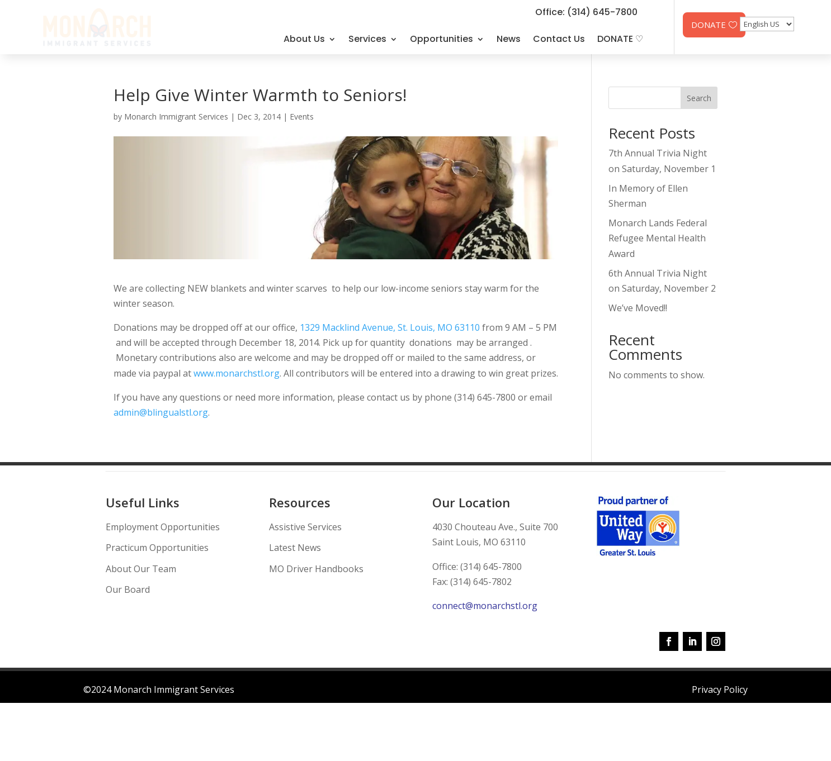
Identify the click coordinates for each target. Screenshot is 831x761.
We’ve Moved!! (637, 308)
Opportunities (441, 38)
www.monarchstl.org (236, 373)
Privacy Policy (720, 689)
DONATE (708, 24)
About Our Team (141, 569)
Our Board (128, 589)
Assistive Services (305, 527)
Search (699, 98)
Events (302, 116)
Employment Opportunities (163, 527)
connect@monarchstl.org (484, 606)
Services (367, 38)
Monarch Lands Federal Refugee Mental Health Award (657, 238)
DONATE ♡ (620, 38)
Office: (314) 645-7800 (586, 12)
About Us (304, 38)
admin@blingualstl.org (161, 412)
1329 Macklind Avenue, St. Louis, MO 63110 (390, 327)
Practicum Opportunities (157, 547)
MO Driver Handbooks (316, 569)
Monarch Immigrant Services (176, 116)
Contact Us (559, 38)
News (509, 38)
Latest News (295, 547)
